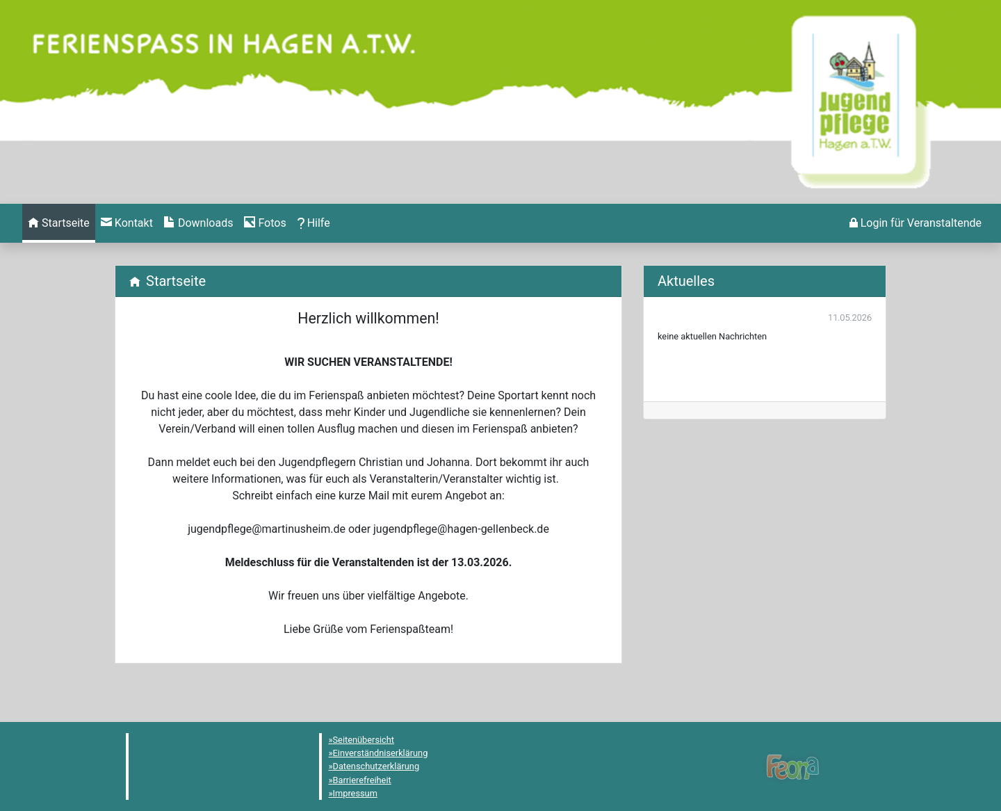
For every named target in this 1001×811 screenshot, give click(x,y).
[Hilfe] (264, 223)
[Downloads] (198, 223)
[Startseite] (58, 223)
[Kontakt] (126, 223)
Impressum (355, 793)
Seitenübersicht (364, 739)
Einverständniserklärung (380, 753)
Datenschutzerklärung (376, 766)
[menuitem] (58, 223)
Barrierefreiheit (362, 780)
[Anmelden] (915, 223)
